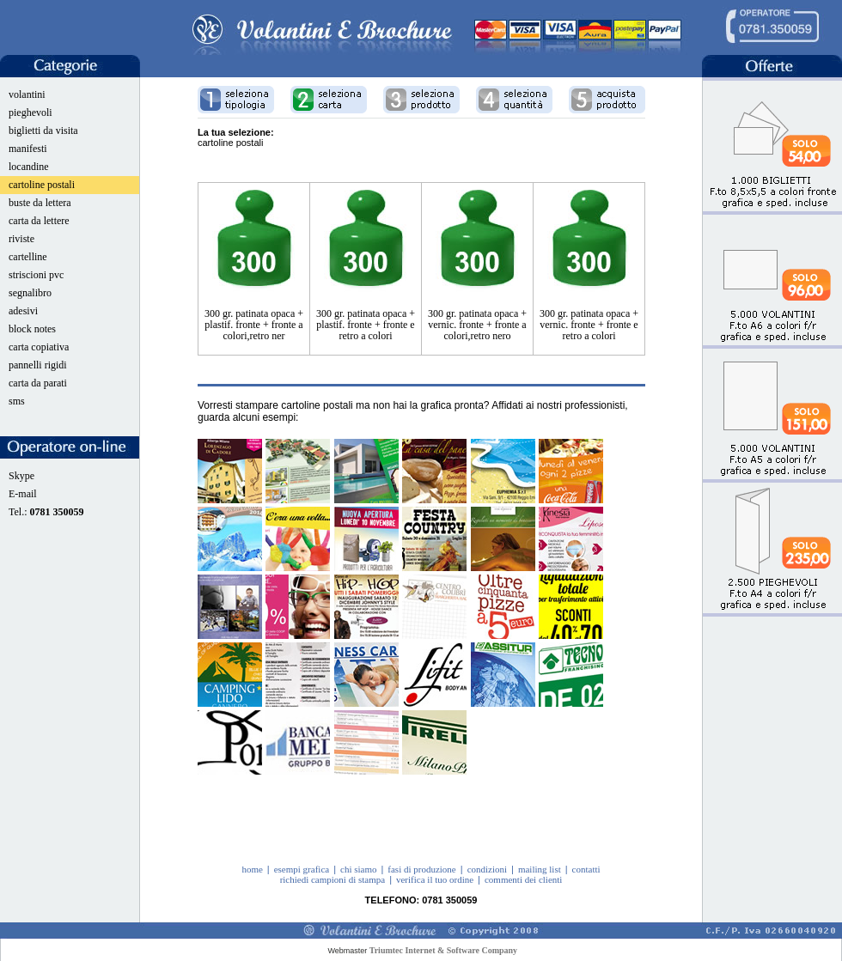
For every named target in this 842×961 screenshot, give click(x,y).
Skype (21, 476)
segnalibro (30, 293)
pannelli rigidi (38, 365)
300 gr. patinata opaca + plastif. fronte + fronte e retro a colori (365, 324)
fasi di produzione (421, 869)
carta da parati (38, 383)
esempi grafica (301, 869)
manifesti (28, 149)
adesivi (23, 311)
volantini (27, 94)
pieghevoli (30, 112)
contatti (586, 869)
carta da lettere (39, 221)
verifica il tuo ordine (434, 879)
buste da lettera (40, 203)
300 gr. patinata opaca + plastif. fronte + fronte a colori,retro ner (253, 324)
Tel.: (46, 512)
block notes (32, 329)
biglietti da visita (43, 131)
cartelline (28, 257)
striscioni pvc (36, 275)
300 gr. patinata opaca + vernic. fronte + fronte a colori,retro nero (477, 324)
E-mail (23, 494)
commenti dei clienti (523, 879)
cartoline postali (42, 185)
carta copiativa (39, 347)
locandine (29, 167)
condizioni (487, 869)
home (251, 869)
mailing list (539, 869)
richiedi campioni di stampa (333, 879)
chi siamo (358, 869)
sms (17, 401)
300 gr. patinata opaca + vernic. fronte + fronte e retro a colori (589, 324)
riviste (21, 239)
